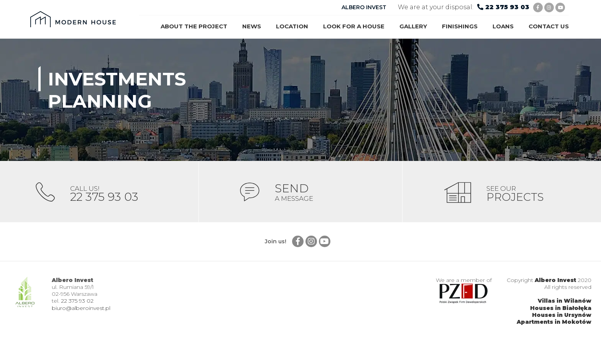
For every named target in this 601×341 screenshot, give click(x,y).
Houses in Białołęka (560, 308)
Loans (503, 26)
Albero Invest (555, 280)
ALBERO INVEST (364, 7)
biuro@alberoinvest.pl (81, 308)
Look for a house (353, 26)
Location (292, 26)
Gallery (413, 26)
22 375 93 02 (77, 301)
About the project (194, 26)
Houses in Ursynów (561, 314)
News (251, 26)
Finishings (460, 26)
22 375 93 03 (507, 7)
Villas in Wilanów (564, 301)
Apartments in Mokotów (554, 321)
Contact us (549, 26)
